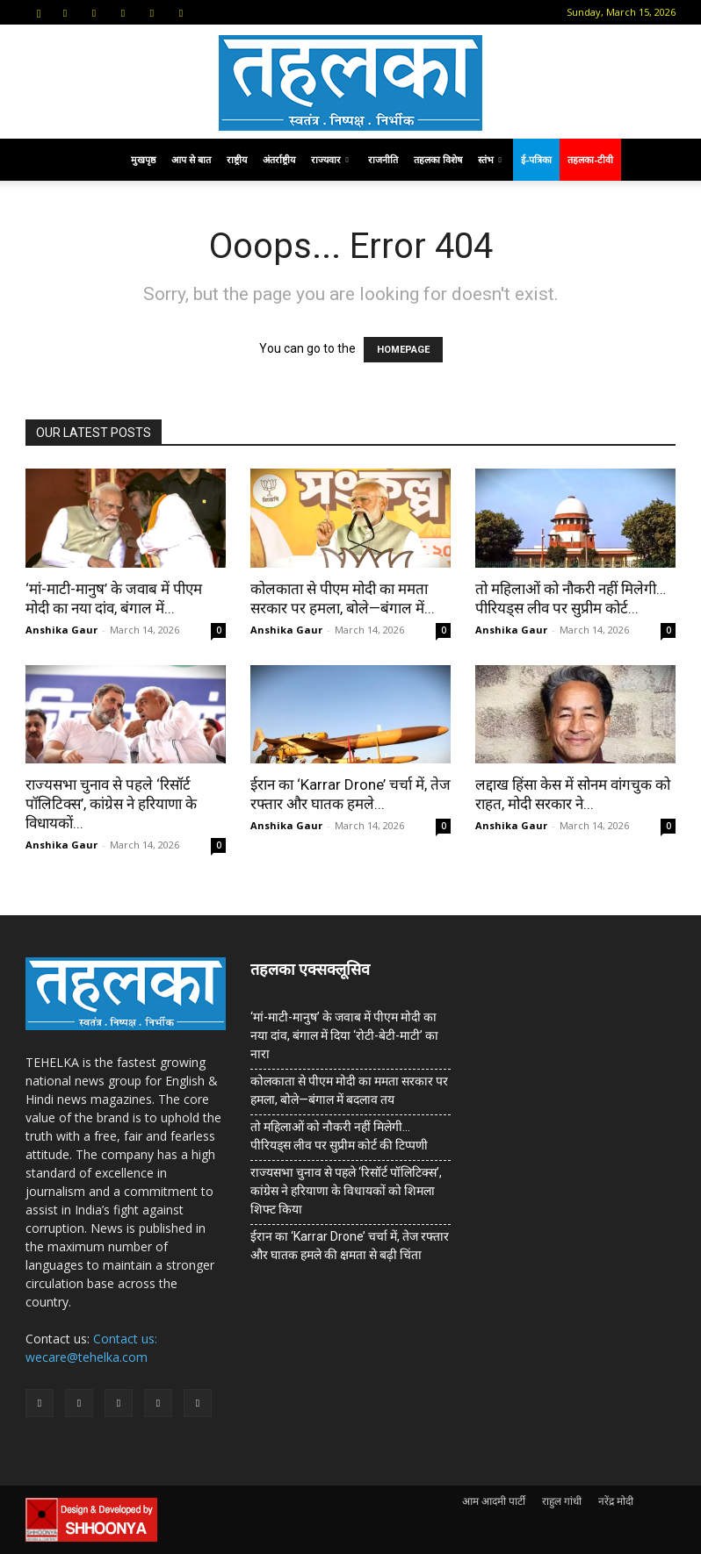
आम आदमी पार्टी (493, 1500)
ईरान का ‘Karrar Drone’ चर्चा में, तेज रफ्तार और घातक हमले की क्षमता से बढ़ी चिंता (349, 1245)
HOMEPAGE (403, 349)
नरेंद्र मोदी (615, 1500)
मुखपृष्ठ (143, 159)
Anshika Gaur (61, 629)
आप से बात (191, 159)
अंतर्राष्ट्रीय (279, 159)
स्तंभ (490, 159)
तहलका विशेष (438, 159)
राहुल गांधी (562, 1500)
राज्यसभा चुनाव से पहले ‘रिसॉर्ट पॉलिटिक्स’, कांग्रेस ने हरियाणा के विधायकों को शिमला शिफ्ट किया (346, 1190)
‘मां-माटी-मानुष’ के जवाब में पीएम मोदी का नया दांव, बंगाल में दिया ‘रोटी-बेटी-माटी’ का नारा (344, 1035)
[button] (38, 11)
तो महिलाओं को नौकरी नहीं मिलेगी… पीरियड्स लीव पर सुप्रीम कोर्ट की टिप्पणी (339, 1136)
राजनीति (383, 159)
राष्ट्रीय (237, 159)
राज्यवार (330, 159)
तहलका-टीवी (590, 159)
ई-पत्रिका (536, 159)
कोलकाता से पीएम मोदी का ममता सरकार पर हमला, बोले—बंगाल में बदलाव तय (349, 1090)
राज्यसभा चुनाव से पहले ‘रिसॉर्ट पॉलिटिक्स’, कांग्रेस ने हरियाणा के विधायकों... (111, 804)
